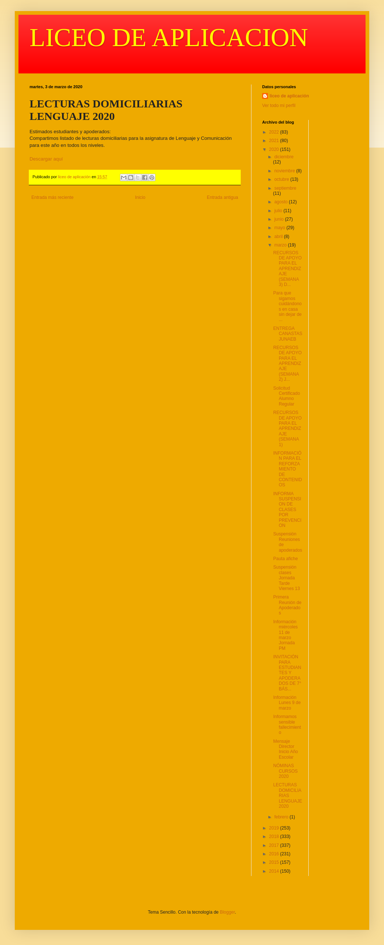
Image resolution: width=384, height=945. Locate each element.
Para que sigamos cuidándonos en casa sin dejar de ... (287, 306)
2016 (274, 853)
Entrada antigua (222, 197)
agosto (281, 201)
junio (279, 219)
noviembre (285, 170)
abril (279, 236)
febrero (281, 817)
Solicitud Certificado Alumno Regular (286, 396)
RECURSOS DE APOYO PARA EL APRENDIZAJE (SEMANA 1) (287, 428)
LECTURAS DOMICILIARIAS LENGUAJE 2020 (287, 795)
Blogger (227, 912)
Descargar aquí (46, 159)
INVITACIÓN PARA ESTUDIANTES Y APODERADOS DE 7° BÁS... (287, 672)
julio (279, 210)
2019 (274, 828)
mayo (280, 227)
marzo (281, 245)
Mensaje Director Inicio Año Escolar (285, 749)
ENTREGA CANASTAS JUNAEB (287, 334)
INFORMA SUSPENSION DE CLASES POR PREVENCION (287, 509)
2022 (274, 132)
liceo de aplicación (289, 96)
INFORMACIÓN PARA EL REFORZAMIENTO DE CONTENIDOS (287, 469)
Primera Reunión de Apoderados (287, 604)
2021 (274, 140)
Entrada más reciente (52, 197)
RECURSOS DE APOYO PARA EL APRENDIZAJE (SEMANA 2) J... (287, 363)
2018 (274, 836)
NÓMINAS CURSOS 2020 (285, 771)
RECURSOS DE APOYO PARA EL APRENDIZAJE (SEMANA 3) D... (287, 268)
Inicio (140, 197)
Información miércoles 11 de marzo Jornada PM (285, 635)
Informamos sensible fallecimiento (287, 724)
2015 (274, 862)
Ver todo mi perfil (278, 105)
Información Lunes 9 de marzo (287, 703)
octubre (282, 179)
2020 (274, 149)
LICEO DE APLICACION (169, 37)
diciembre (284, 156)
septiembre (285, 188)
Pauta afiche (285, 558)
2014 (274, 871)
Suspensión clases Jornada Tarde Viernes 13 (286, 578)
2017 (274, 845)
